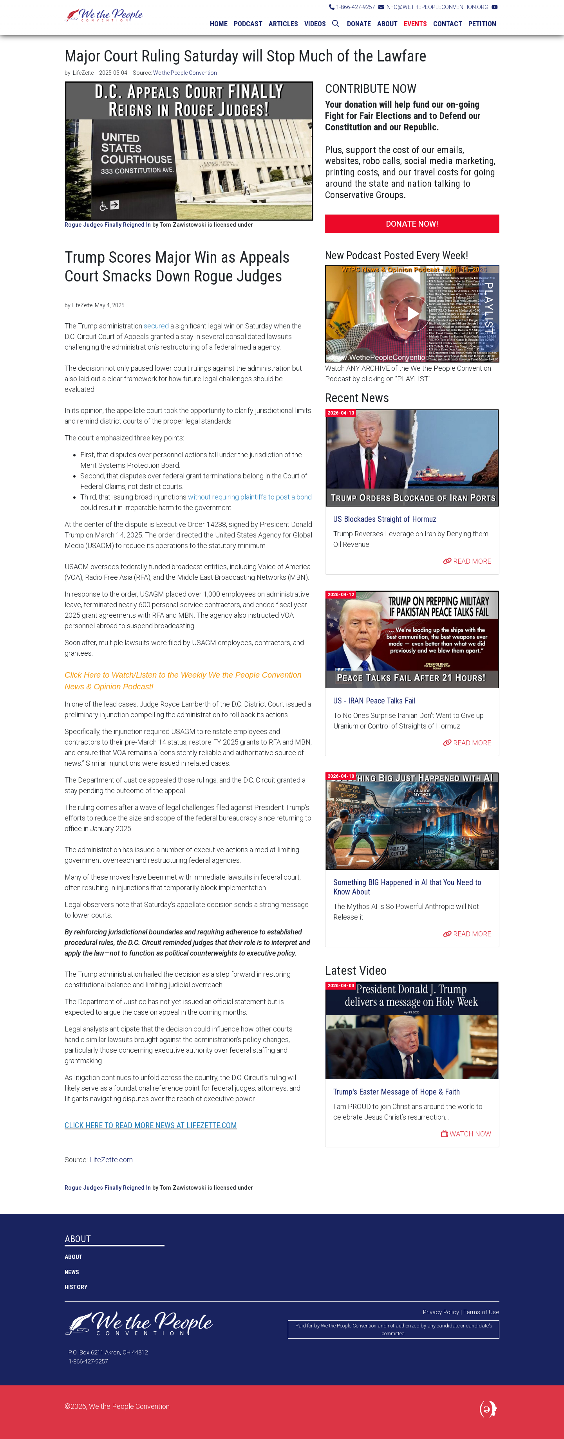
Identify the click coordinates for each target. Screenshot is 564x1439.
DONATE (359, 24)
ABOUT (387, 24)
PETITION (482, 24)
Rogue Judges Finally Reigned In (108, 225)
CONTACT (447, 24)
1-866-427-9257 (352, 7)
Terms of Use (481, 1312)
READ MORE (467, 561)
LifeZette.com (111, 1160)
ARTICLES (283, 24)
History (76, 1287)
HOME (219, 24)
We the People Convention (104, 17)
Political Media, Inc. (489, 1411)
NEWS (72, 1272)
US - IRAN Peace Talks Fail (374, 700)
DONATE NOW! (412, 224)
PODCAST (248, 24)
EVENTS (415, 24)
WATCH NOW (466, 1134)
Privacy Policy (441, 1312)
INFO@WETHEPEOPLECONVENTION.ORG (433, 7)
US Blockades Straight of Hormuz (384, 519)
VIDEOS (315, 24)
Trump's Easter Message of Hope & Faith (396, 1091)
